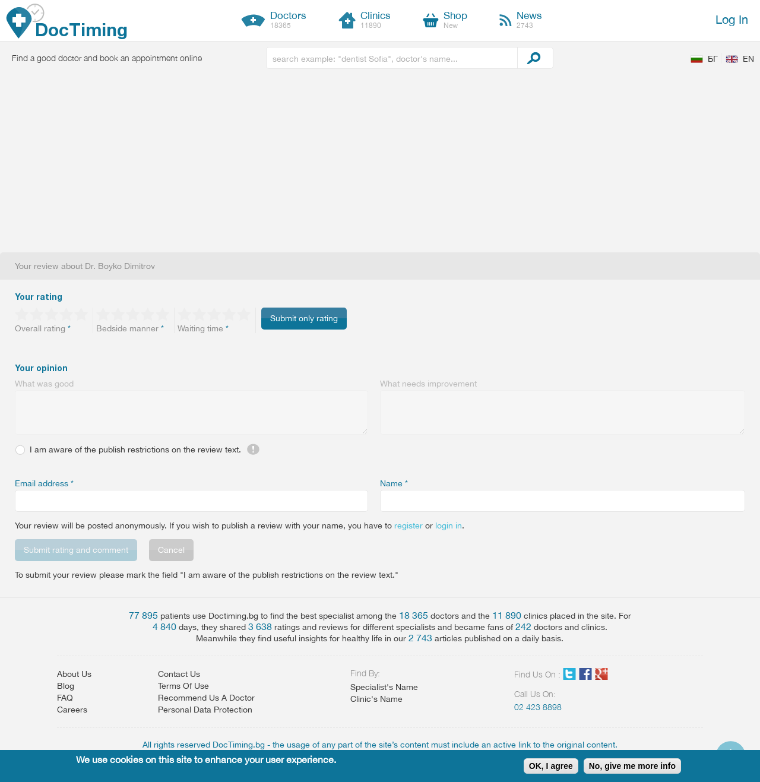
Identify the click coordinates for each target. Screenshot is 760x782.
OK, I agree (551, 766)
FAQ (65, 697)
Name (394, 483)
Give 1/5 (22, 314)
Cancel (171, 550)
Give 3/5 (52, 314)
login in (448, 525)
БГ (713, 59)
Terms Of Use (183, 686)
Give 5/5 (81, 314)
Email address (44, 483)
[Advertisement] (380, 163)
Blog (65, 686)
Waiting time (203, 328)
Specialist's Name (384, 687)
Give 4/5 (66, 314)
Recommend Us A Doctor (206, 697)
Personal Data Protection (205, 709)
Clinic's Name (376, 699)
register (408, 525)
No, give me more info (632, 766)
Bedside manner (130, 328)
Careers (72, 709)
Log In (731, 19)
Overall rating (43, 328)
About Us (74, 674)
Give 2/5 (37, 314)
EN (748, 59)
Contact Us (179, 674)
